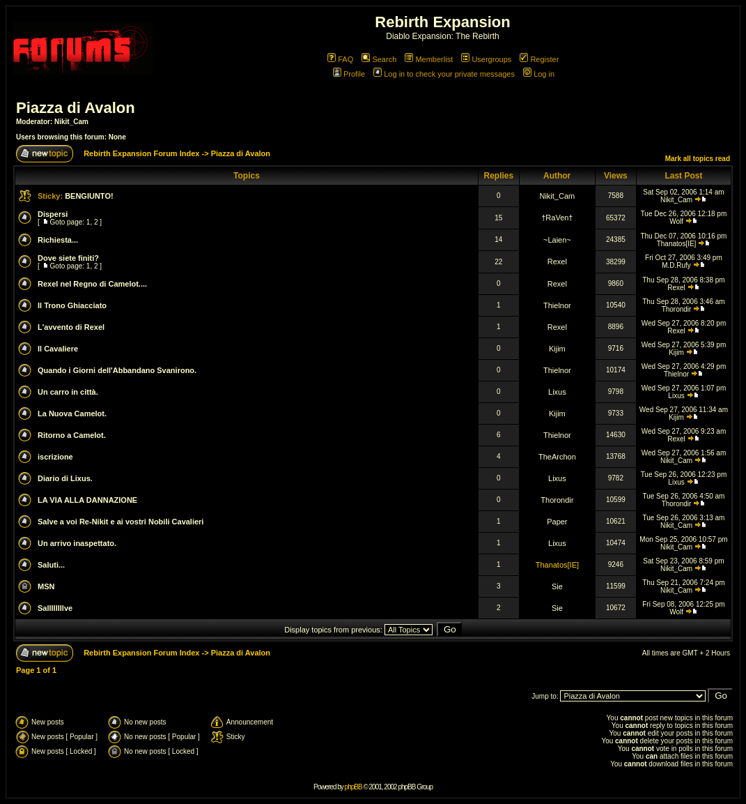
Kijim (557, 348)
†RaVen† (557, 217)
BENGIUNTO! (89, 196)
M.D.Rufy (676, 265)
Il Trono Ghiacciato (72, 305)
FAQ (340, 59)
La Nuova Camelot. (72, 413)
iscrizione (55, 457)
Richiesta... (58, 240)
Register (539, 59)
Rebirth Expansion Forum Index (141, 153)
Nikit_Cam (71, 122)
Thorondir (677, 309)
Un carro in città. (68, 392)
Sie (557, 586)
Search (379, 59)
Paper (557, 521)
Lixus (557, 392)
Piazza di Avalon (75, 107)
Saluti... (51, 565)
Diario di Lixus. (65, 478)
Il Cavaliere (58, 348)
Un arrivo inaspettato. (77, 543)
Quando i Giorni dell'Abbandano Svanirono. (117, 370)
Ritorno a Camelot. (72, 435)
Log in (538, 74)
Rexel (557, 261)
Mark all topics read (697, 158)
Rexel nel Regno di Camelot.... (92, 284)
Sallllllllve (55, 608)
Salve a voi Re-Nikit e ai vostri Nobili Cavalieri (120, 521)
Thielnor (557, 305)
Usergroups (486, 59)
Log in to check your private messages (444, 74)
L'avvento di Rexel (71, 327)
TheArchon (557, 457)
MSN (46, 586)
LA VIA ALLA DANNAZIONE (87, 500)
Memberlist (429, 59)
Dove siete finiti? (68, 258)
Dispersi (53, 214)
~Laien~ (557, 240)
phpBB (353, 787)
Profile (349, 74)
